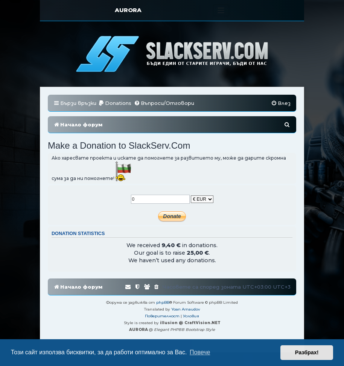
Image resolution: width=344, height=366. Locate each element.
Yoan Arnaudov (185, 309)
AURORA (128, 10)
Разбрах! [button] (307, 352)
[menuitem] (114, 103)
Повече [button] (200, 352)
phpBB (162, 302)
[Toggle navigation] (221, 10)
